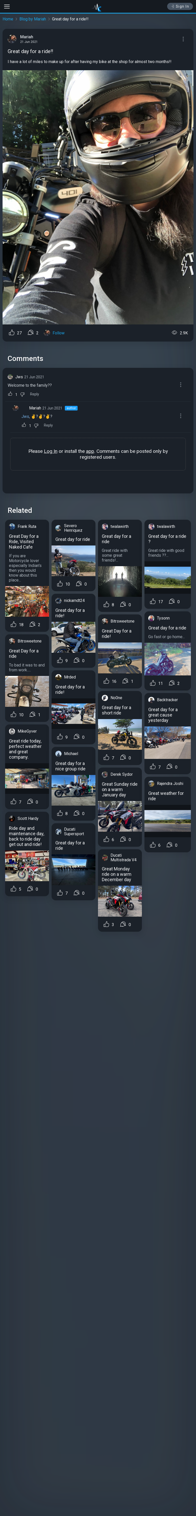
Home (8, 19)
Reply (34, 394)
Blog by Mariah (32, 19)
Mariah (35, 408)
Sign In (180, 6)
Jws (19, 376)
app (90, 451)
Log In (50, 451)
